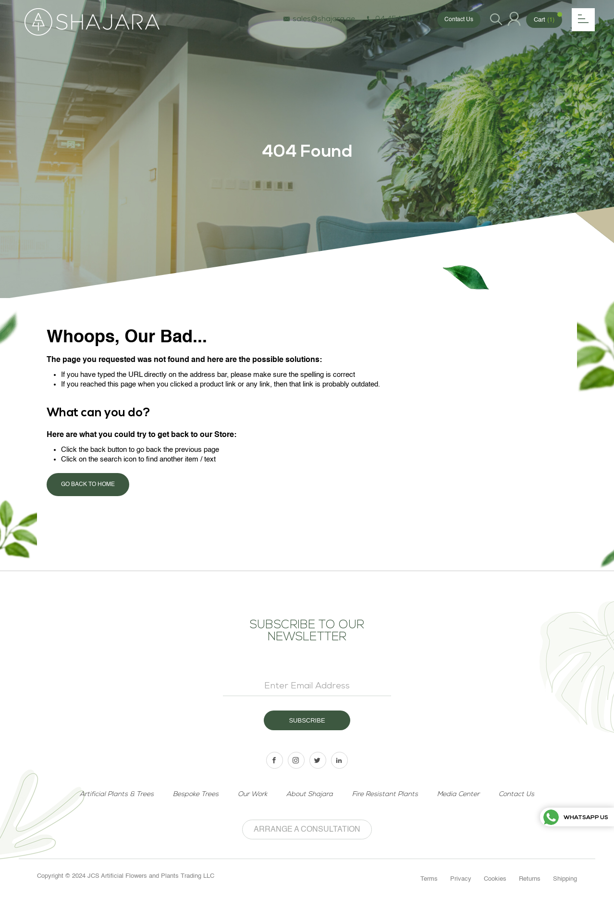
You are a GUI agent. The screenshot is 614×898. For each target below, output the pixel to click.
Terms (429, 879)
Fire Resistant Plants (385, 794)
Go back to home (88, 484)
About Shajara (309, 794)
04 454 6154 (393, 19)
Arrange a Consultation (307, 830)
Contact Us (458, 20)
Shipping (565, 879)
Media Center (458, 794)
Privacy (460, 879)
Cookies (495, 879)
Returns (529, 879)
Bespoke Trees (196, 794)
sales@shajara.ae (319, 19)
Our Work (252, 794)
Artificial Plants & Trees (117, 794)
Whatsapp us (575, 818)
